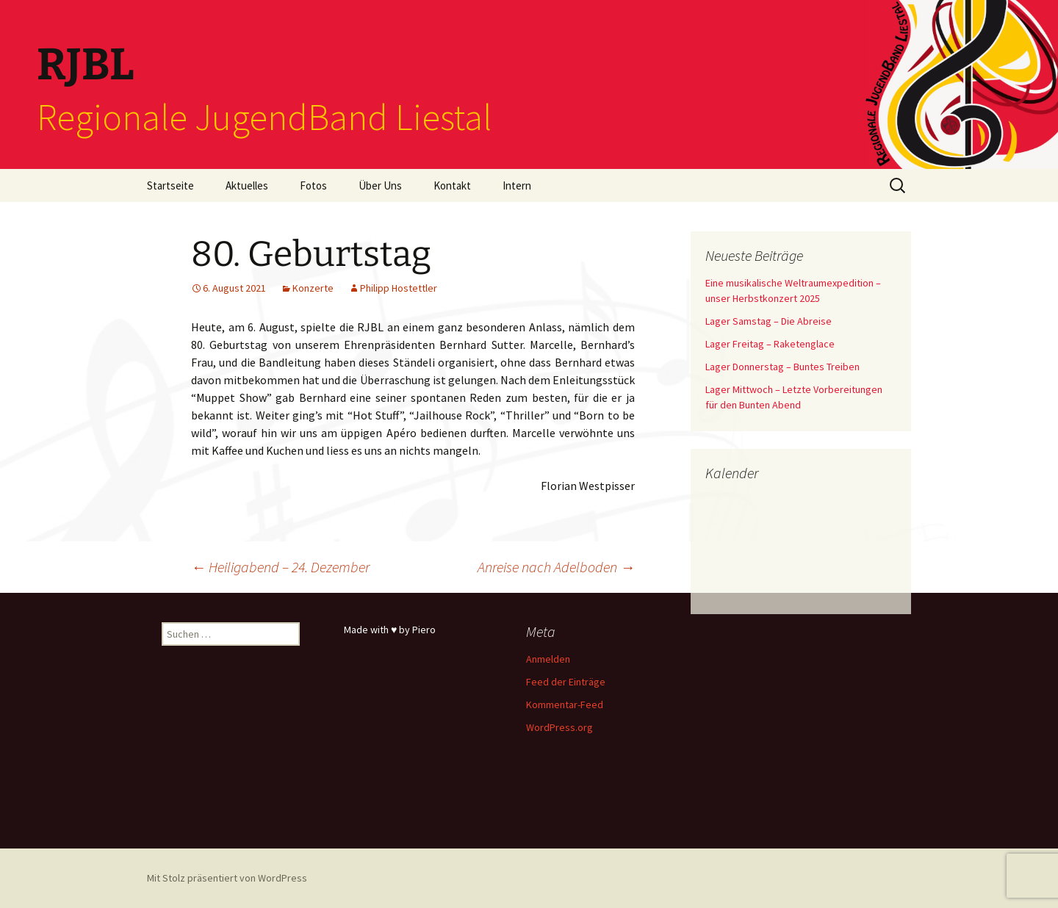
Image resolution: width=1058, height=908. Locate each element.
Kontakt (452, 185)
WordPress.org (559, 727)
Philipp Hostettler (398, 288)
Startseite (170, 185)
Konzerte (313, 288)
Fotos (313, 185)
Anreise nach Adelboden (556, 567)
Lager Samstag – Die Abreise (768, 321)
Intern (517, 185)
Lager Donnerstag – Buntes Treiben (782, 366)
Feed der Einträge (565, 681)
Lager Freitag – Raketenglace (770, 343)
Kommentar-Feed (564, 704)
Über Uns (380, 185)
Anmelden (548, 659)
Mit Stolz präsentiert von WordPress (227, 877)
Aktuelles (247, 185)
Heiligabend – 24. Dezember (280, 567)
